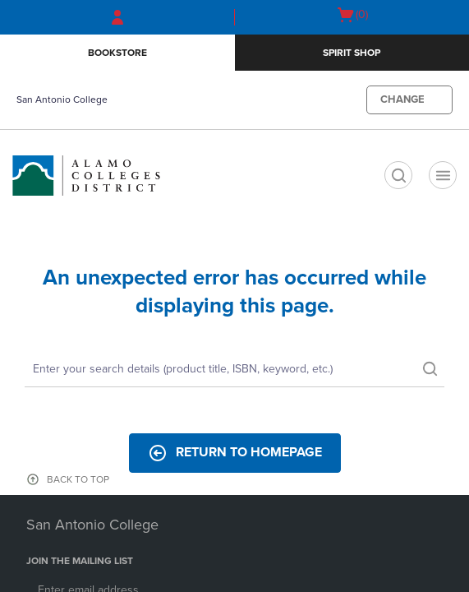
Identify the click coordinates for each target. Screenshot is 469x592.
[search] (398, 175)
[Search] (234, 370)
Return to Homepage (235, 453)
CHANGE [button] (402, 99)
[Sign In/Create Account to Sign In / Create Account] (117, 17)
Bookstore (117, 52)
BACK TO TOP (78, 479)
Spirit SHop (351, 52)
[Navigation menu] (443, 175)
